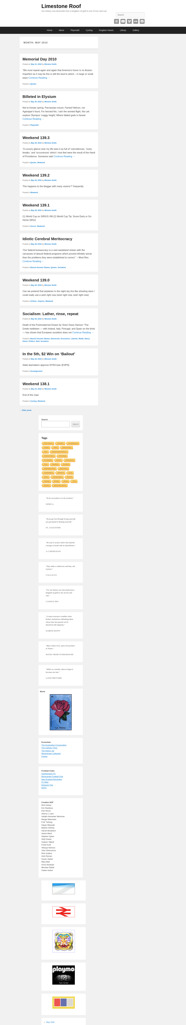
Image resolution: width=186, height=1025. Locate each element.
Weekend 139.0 (36, 280)
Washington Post (49, 468)
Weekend (41, 163)
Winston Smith (50, 64)
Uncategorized (36, 371)
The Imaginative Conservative (53, 745)
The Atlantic (48, 460)
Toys (45, 451)
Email (142, 21)
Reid (38, 341)
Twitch (55, 447)
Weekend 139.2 (36, 175)
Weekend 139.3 (36, 138)
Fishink (44, 756)
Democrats (55, 339)
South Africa (70, 460)
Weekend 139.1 (36, 205)
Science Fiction (49, 456)
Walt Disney (64, 468)
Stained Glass (66, 447)
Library (123, 30)
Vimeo (129, 21)
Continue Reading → (39, 78)
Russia (46, 447)
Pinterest (116, 21)
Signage (47, 481)
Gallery (136, 30)
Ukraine (69, 477)
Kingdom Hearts (106, 30)
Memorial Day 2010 (40, 59)
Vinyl (45, 464)
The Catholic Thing (49, 748)
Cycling (89, 30)
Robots (56, 481)
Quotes (33, 84)
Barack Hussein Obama (40, 267)
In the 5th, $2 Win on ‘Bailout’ (49, 354)
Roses (66, 481)
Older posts (26, 410)
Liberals (74, 339)
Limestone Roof (61, 6)
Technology (62, 456)
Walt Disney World (60, 485)
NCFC (44, 788)
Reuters (46, 485)
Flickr (135, 21)
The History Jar (47, 751)
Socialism (62, 267)
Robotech (55, 464)
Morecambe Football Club (52, 776)
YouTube (122, 21)
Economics (65, 339)
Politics (32, 341)
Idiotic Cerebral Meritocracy (47, 239)
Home (49, 30)
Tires (74, 481)
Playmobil (74, 30)
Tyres (70, 472)
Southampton (48, 472)
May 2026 (50, 1022)
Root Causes (48, 443)
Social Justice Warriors (59, 451)
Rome (46, 477)
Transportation (57, 477)
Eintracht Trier (47, 785)
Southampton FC (48, 774)
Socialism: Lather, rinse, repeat (50, 314)
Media (81, 339)
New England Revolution (51, 779)
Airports (41, 301)
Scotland (66, 464)
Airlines (33, 301)
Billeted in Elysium (39, 96)
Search (44, 419)
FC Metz (45, 782)
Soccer (33, 226)
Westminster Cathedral (51, 753)
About (61, 30)
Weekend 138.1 (36, 384)
